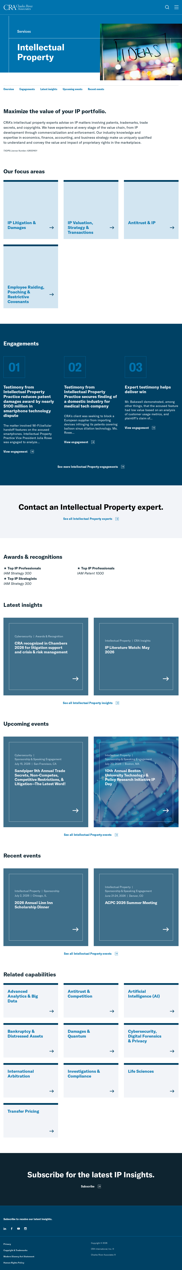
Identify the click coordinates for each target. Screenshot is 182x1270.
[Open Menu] (176, 7)
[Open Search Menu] (167, 7)
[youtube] (18, 1228)
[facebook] (11, 1228)
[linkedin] (4, 1228)
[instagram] (25, 1228)
